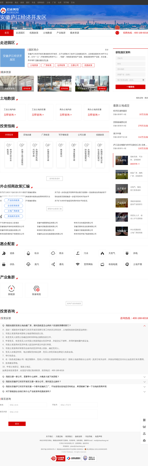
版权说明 (78, 436)
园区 (28, 2)
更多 (107, 50)
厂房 (54, 2)
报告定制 (139, 98)
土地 (48, 2)
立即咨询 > (10, 114)
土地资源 (34, 65)
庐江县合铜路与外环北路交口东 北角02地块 (130, 145)
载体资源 (74, 33)
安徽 (37, 60)
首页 (1, 2)
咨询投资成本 (54, 179)
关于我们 (49, 436)
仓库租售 (61, 65)
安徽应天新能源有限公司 (83, 230)
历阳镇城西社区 (120, 122)
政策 (22, 2)
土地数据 (47, 33)
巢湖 (41, 60)
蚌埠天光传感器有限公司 (83, 223)
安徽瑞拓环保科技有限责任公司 (12, 226)
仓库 (59, 2)
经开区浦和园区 (120, 111)
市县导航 (88, 436)
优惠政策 (33, 33)
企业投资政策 (13, 206)
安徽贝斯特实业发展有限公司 (85, 226)
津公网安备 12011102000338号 (96, 449)
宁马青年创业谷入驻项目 (9, 223)
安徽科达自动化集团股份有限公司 (50, 234)
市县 (33, 2)
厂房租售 (48, 65)
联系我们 (68, 436)
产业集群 (61, 33)
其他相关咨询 (13, 216)
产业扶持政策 (13, 200)
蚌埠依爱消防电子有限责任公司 (12, 234)
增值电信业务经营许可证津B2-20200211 (70, 449)
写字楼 (66, 2)
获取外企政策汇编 (55, 209)
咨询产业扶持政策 (74, 303)
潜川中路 (117, 133)
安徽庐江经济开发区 (23, 17)
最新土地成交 (121, 105)
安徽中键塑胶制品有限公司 (47, 223)
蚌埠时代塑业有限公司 (45, 230)
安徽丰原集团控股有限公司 (47, 226)
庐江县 (45, 60)
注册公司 (75, 65)
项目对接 (9, 2)
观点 (16, 2)
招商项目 (40, 2)
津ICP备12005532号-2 (48, 449)
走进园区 (20, 33)
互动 (72, 2)
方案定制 (59, 436)
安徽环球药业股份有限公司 (10, 230)
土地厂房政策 (13, 211)
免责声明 (98, 436)
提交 (17, 424)
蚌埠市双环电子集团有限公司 (85, 234)
